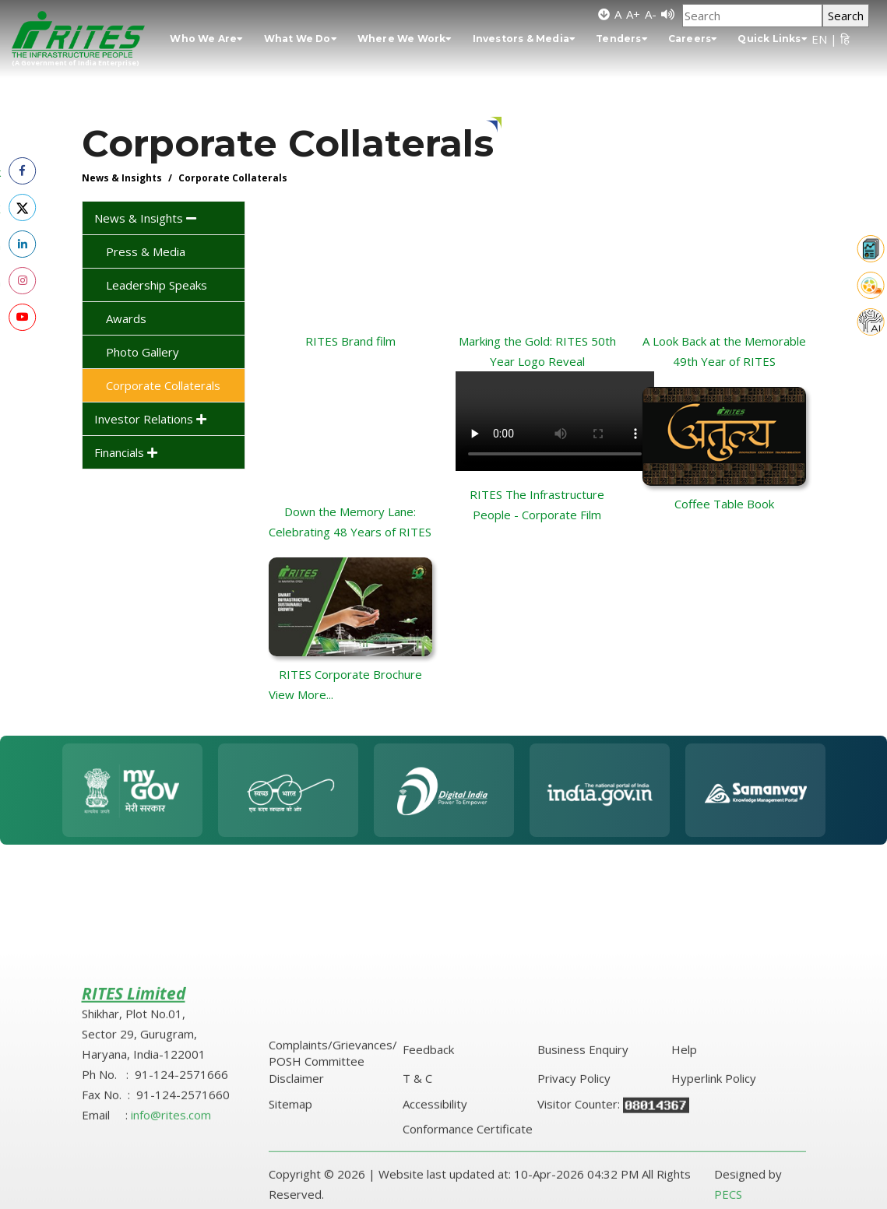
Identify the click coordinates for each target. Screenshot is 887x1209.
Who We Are (206, 38)
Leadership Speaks (156, 285)
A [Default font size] (617, 14)
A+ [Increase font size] (633, 14)
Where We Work (404, 38)
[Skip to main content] (604, 14)
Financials (125, 452)
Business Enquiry (582, 1181)
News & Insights (145, 218)
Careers (693, 38)
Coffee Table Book (724, 503)
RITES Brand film (350, 341)
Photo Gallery (142, 352)
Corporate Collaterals (163, 385)
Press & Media (145, 251)
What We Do (300, 38)
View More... (301, 694)
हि (845, 39)
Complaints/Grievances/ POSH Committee (333, 1184)
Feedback (428, 1181)
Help (684, 1181)
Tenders (622, 38)
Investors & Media (524, 38)
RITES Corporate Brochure (350, 674)
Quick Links (772, 38)
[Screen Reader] (667, 14)
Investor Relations (150, 419)
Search (846, 15)
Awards (126, 318)
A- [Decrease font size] (650, 14)
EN (819, 39)
